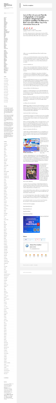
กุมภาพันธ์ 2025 (6, 98)
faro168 (5, 180)
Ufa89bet (5, 286)
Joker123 (5, 193)
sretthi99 (5, 272)
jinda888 (5, 191)
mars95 (5, 207)
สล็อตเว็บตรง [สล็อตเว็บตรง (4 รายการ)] (5, 398)
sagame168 (5, 250)
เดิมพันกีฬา (5, 358)
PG (4, 216)
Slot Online (5, 266)
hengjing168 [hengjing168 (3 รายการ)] (5, 385)
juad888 (5, 196)
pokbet (5, 238)
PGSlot (5, 227)
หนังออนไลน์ (5, 64)
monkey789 (5, 208)
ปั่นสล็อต (5, 309)
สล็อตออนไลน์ (6, 48)
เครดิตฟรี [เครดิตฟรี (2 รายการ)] (8, 398)
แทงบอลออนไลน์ (6, 372)
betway (5, 168)
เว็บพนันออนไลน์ (6, 365)
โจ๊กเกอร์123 (5, 41)
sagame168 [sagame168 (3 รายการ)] (8, 390)
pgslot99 (5, 232)
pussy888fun (6, 246)
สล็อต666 (5, 330)
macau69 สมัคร (6, 205)
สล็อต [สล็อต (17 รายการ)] (8, 394)
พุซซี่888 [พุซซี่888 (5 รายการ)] (5, 394)
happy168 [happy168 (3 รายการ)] (10, 384)
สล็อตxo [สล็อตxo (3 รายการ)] (5, 397)
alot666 (5, 162)
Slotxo (5, 269)
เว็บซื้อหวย (5, 361)
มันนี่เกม (5, 316)
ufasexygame (6, 292)
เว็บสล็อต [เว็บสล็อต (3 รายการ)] (12, 398)
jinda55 (5, 19)
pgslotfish (5, 235)
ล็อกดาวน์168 (6, 320)
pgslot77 (5, 66)
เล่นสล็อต (5, 359)
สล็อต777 (5, 331)
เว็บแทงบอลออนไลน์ (6, 370)
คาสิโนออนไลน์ (6, 295)
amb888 (5, 163)
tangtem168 (5, 277)
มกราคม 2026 (6, 81)
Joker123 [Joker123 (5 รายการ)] (10, 385)
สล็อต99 (5, 336)
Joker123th (5, 194)
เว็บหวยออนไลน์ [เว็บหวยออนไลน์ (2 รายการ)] (5, 399)
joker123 (5, 17)
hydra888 (5, 188)
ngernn (5, 210)
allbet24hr (5, 160)
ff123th (5, 182)
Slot (4, 264)
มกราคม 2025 (6, 100)
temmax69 (5, 280)
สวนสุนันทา (5, 350)
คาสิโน (5, 294)
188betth (5, 149)
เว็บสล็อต (5, 367)
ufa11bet (5, 283)
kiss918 (5, 35)
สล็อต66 (5, 21)
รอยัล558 (5, 319)
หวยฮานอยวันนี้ (6, 353)
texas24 (5, 281)
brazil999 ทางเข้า (6, 176)
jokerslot (5, 45)
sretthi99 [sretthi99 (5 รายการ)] (5, 391)
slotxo (5, 28)
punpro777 (5, 68)
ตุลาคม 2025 (5, 86)
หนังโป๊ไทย (5, 30)
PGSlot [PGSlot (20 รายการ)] (5, 388)
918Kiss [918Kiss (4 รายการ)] (10, 383)
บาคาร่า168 (5, 57)
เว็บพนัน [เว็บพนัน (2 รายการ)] (10, 398)
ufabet (5, 289)
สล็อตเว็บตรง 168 (6, 347)
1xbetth (5, 152)
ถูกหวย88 (5, 302)
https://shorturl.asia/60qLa (28, 213)
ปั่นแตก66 (5, 311)
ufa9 (4, 288)
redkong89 (5, 249)
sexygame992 (6, 263)
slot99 (5, 20)
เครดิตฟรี (5, 356)
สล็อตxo (5, 47)
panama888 (5, 213)
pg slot (5, 34)
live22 (5, 61)
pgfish (5, 222)
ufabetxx (5, 291)
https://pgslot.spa (6, 32)
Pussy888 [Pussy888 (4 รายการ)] (10, 389)
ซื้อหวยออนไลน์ (6, 69)
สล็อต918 (5, 334)
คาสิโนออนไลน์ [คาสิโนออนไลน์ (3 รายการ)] (5, 392)
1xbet (5, 151)
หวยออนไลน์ (5, 70)
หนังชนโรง (5, 52)
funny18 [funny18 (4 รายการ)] (7, 384)
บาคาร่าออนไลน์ (6, 308)
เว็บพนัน (5, 364)
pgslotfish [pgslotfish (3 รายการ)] (5, 389)
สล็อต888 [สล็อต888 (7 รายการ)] (5, 395)
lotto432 (5, 204)
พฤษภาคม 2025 (6, 94)
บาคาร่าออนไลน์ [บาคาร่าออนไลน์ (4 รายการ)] (6, 393)
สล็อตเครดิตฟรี (6, 344)
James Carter (33, 247)
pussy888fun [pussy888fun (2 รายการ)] (5, 390)
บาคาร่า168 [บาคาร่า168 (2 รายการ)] (11, 392)
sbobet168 (5, 255)
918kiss (5, 50)
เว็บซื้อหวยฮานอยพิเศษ (7, 362)
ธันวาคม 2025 (6, 83)
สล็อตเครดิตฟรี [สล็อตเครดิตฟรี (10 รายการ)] (9, 397)
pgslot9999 (5, 233)
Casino (5, 179)
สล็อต (4, 42)
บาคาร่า (5, 27)
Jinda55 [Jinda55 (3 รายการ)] (8, 385)
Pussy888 (5, 244)
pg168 (5, 18)
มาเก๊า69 (5, 317)
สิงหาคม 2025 (6, 89)
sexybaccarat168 (6, 261)
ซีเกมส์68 (5, 297)
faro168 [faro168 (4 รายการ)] (5, 384)
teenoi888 (5, 278)
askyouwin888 (6, 165)
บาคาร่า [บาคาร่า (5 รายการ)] (9, 392)
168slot (5, 146)
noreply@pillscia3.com (34, 249)
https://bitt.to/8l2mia (26, 211)
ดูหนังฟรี (5, 54)
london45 (5, 202)
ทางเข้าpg (5, 303)
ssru (37, 113)
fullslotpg (5, 60)
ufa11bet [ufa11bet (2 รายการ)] (11, 391)
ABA (4, 157)
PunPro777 (5, 241)
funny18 (5, 185)
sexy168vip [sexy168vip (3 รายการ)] (10, 390)
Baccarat (5, 166)
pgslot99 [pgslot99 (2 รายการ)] (11, 388)
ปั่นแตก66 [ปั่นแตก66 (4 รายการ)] (9, 393)
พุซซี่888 (5, 314)
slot (4, 37)
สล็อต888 (5, 24)
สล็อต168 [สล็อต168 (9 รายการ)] (11, 394)
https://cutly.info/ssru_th (27, 208)
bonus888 (5, 174)
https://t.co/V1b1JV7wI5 (44, 216)
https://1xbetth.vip (6, 31)
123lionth (5, 143)
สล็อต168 (5, 72)
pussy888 (5, 26)
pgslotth (5, 236)
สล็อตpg (5, 337)
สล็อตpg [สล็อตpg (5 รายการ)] (11, 395)
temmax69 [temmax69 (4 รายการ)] (8, 391)
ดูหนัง (4, 62)
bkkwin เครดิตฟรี (6, 171)
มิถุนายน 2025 (6, 92)
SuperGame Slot (6, 275)
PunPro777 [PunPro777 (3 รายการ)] (7, 389)
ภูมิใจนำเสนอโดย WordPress (27, 272)
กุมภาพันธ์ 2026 (6, 80)
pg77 (4, 221)
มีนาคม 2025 (6, 97)
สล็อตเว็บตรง (5, 22)
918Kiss (5, 154)
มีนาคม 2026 (6, 78)
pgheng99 (5, 59)
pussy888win (6, 247)
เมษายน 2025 (6, 95)
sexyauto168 (6, 260)
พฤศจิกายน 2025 (6, 84)
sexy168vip (5, 258)
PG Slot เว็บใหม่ (6, 219)
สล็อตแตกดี (5, 348)
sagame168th (6, 252)
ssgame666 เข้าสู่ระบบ (7, 274)
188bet (5, 148)
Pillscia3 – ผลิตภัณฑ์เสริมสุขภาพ (8, 5)
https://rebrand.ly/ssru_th (27, 206)
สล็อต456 (5, 325)
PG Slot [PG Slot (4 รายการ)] (9, 388)
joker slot (5, 40)
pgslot (5, 33)
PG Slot (5, 218)
